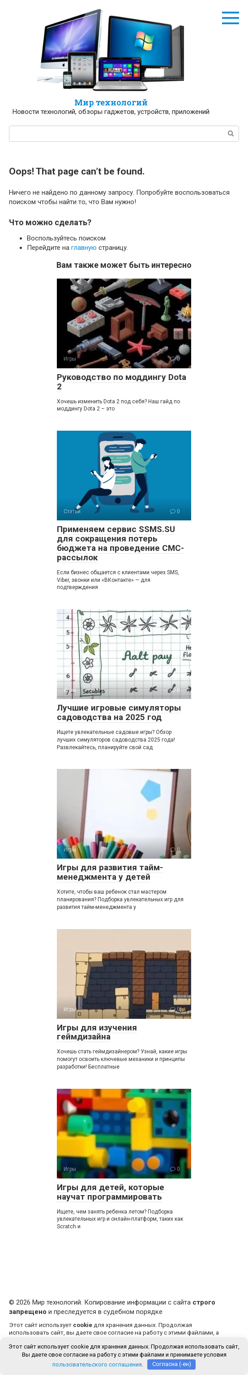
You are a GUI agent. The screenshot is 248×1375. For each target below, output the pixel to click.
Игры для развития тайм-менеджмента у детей (110, 872)
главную (84, 248)
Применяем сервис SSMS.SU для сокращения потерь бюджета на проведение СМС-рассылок (120, 543)
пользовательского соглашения (97, 1364)
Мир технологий (111, 102)
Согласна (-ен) (171, 1364)
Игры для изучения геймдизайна (97, 1032)
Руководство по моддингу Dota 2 (121, 382)
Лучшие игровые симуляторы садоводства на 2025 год (119, 712)
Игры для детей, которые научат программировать (110, 1192)
